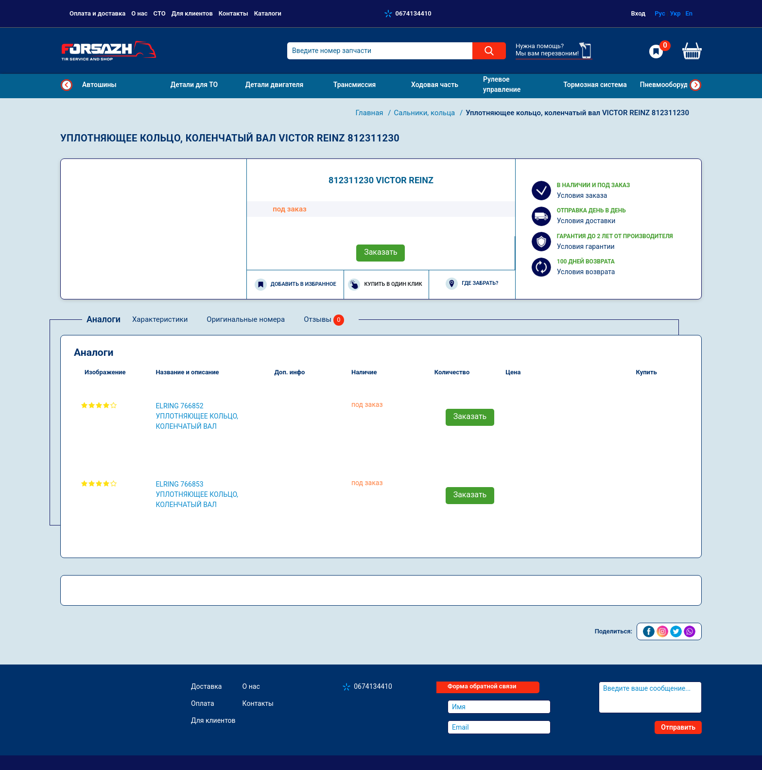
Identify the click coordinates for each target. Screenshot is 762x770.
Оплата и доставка (97, 13)
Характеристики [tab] (160, 319)
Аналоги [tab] (104, 319)
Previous (66, 85)
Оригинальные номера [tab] (246, 319)
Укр (675, 13)
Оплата (202, 703)
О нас (139, 13)
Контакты (233, 13)
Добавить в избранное (295, 285)
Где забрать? (472, 284)
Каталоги (267, 13)
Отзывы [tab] (324, 320)
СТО (160, 13)
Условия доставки (586, 221)
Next (695, 85)
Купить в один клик (385, 285)
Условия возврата (586, 272)
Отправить (678, 727)
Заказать (381, 252)
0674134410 (414, 13)
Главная (370, 112)
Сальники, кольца (425, 112)
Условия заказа (582, 195)
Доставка (206, 686)
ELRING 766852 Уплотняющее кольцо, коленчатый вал (197, 416)
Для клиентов (192, 13)
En (689, 13)
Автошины (99, 84)
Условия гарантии (586, 246)
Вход (638, 13)
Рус (660, 13)
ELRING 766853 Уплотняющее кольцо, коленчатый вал (197, 494)
